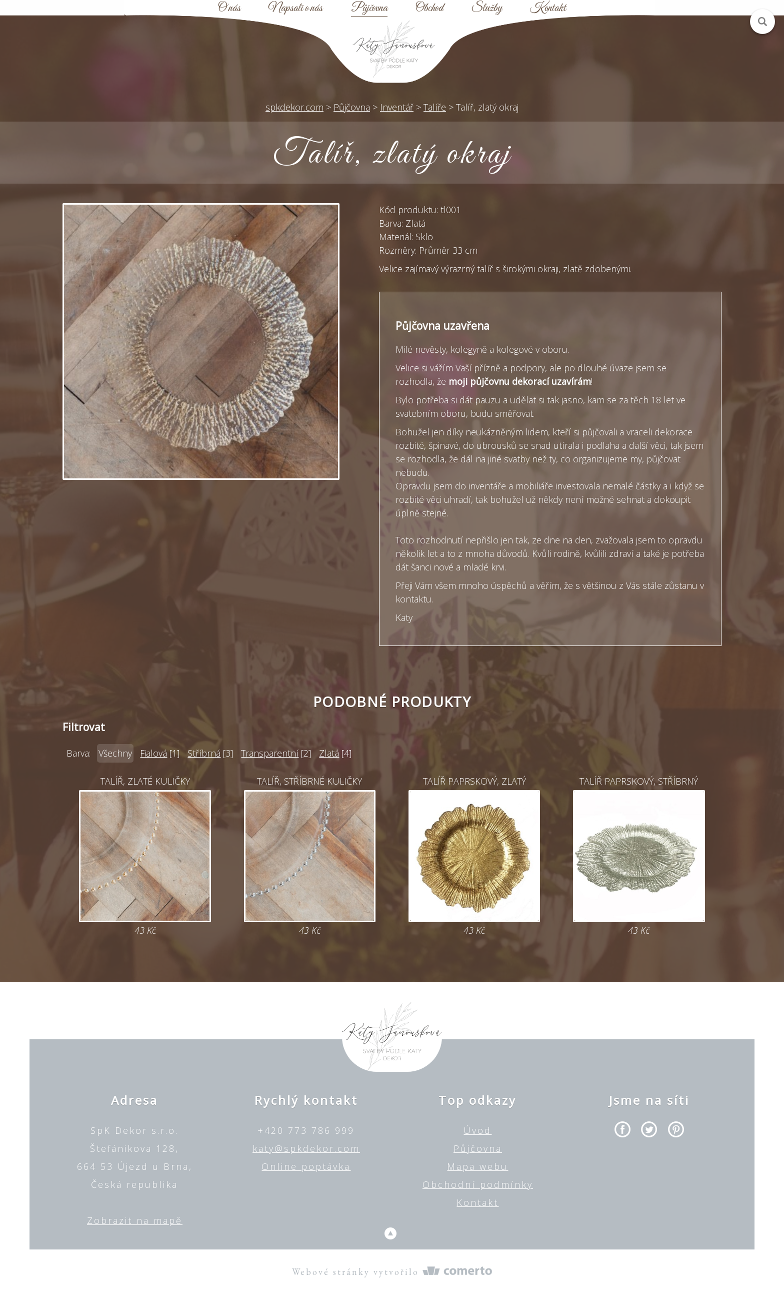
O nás (229, 8)
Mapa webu (477, 1166)
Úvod (478, 1130)
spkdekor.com (295, 107)
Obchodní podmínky (477, 1184)
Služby (487, 8)
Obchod (429, 8)
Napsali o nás (295, 8)
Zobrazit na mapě (134, 1220)
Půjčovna (369, 8)
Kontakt (548, 8)
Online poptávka (306, 1166)
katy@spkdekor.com (306, 1148)
